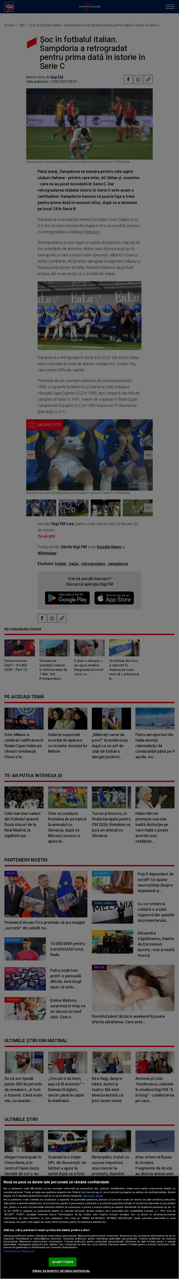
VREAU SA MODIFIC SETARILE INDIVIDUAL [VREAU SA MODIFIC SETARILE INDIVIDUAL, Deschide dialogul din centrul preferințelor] (61, 1271)
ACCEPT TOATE (62, 1262)
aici (156, 1210)
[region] (89, 1227)
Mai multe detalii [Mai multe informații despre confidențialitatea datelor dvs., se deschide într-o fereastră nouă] (93, 1195)
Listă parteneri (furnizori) (19, 1251)
